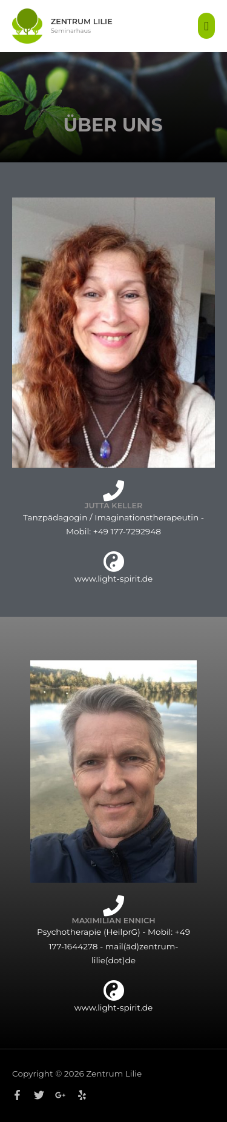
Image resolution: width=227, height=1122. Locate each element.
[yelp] (83, 1095)
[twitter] (43, 1095)
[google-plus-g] (64, 1095)
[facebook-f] (21, 1095)
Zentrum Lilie (82, 21)
